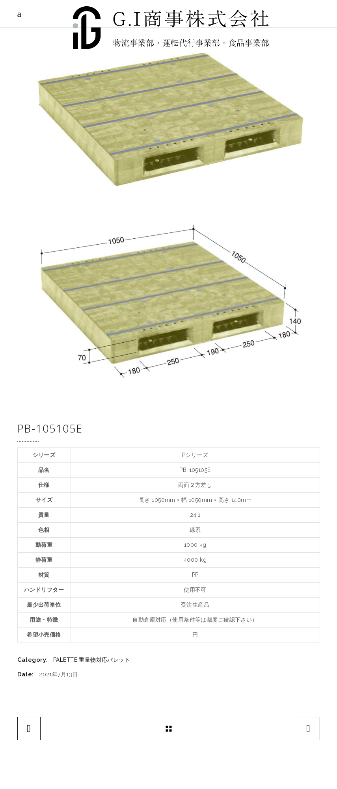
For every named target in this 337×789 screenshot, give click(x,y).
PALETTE (65, 660)
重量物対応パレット (104, 660)
